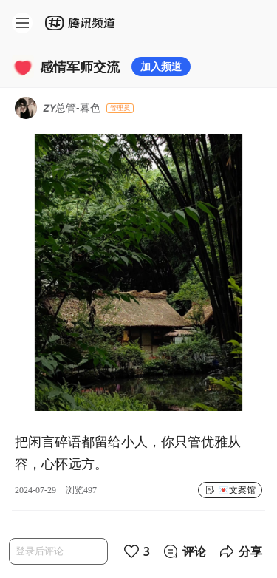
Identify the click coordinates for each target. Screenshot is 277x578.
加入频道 (161, 66)
